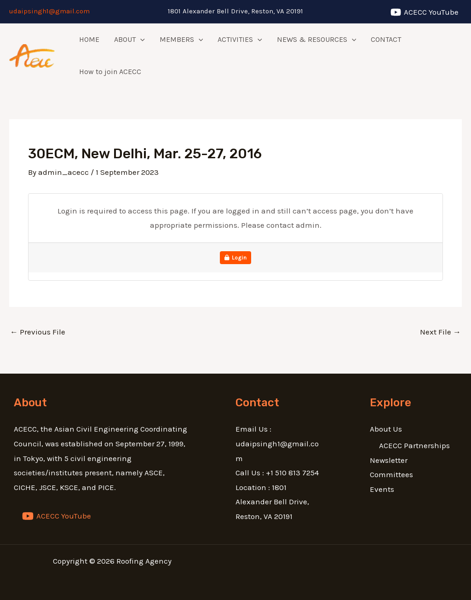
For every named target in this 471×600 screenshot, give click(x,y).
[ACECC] (424, 12)
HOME (89, 39)
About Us (386, 428)
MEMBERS (181, 39)
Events (382, 489)
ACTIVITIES (240, 39)
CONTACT (386, 39)
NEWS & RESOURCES (316, 39)
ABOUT (129, 39)
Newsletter (389, 460)
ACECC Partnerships (414, 445)
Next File (440, 331)
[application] (140, 39)
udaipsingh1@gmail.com (49, 11)
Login (235, 257)
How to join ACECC (110, 71)
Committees (391, 474)
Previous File (37, 331)
